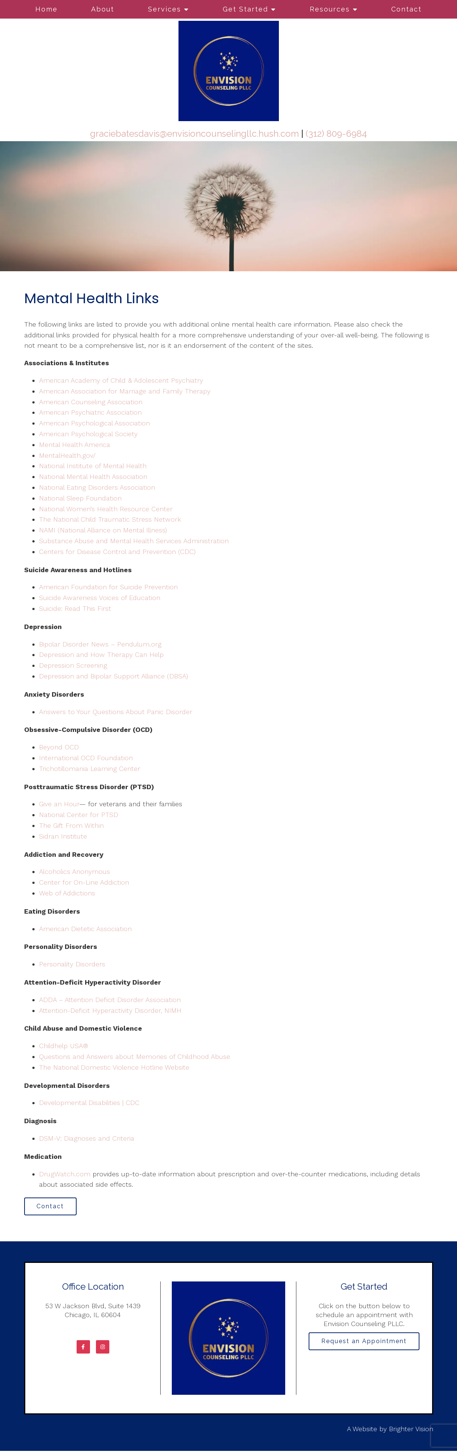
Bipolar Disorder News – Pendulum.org (100, 644)
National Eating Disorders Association (97, 487)
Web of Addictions (67, 893)
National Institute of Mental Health (93, 466)
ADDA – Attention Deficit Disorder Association (110, 1000)
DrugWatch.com (64, 1174)
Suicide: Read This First (75, 608)
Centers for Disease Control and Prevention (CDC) (117, 551)
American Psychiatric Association (90, 412)
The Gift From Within (71, 825)
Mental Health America (74, 444)
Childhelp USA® (63, 1046)
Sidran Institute (63, 836)
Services (164, 9)
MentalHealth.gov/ (67, 455)
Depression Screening (73, 665)
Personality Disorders (72, 964)
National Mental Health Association (93, 476)
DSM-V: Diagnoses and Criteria (86, 1138)
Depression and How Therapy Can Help (101, 654)
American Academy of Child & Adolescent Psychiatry (121, 380)
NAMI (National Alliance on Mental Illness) (103, 530)
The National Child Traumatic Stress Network (110, 519)
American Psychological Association (94, 423)
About (102, 9)
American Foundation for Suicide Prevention (108, 587)
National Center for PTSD (79, 815)
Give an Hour (59, 804)
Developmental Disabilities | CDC (89, 1102)
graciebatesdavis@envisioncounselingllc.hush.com (194, 133)
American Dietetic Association (85, 929)
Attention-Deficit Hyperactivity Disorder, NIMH (110, 1010)
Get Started (245, 9)
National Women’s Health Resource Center (106, 509)
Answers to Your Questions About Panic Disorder (116, 712)
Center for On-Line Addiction (84, 882)
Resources (330, 9)
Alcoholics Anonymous (74, 871)
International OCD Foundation (86, 758)
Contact (406, 9)
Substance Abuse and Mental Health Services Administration (134, 541)
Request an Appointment (364, 1342)
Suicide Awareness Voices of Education (99, 598)
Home (46, 9)
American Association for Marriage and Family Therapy (124, 391)
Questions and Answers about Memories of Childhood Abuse (134, 1056)
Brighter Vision (411, 1429)
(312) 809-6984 (336, 133)
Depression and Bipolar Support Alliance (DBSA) (113, 676)
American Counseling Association (90, 402)
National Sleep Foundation (80, 498)
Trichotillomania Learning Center (89, 768)
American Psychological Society (88, 434)
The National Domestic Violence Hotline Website (114, 1067)
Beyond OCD (59, 747)
